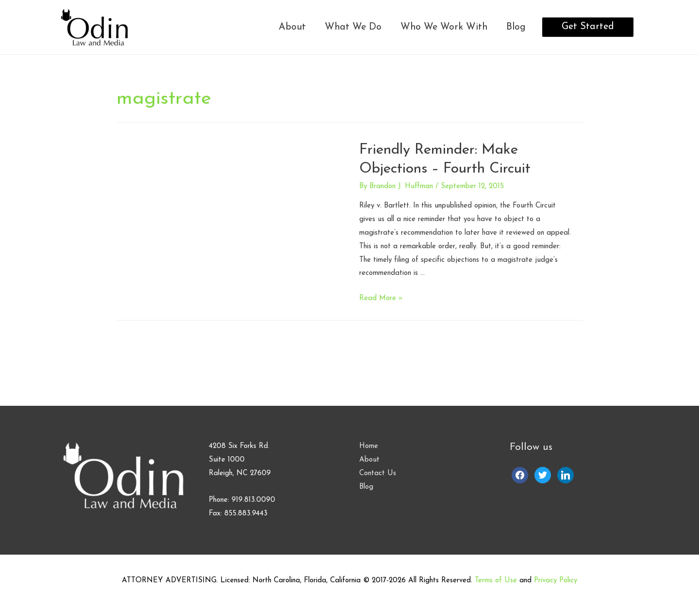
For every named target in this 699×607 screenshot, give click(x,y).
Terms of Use (496, 580)
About (292, 27)
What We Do (353, 27)
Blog (516, 27)
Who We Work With (443, 27)
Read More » (381, 298)
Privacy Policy (555, 580)
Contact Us (377, 473)
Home (368, 446)
